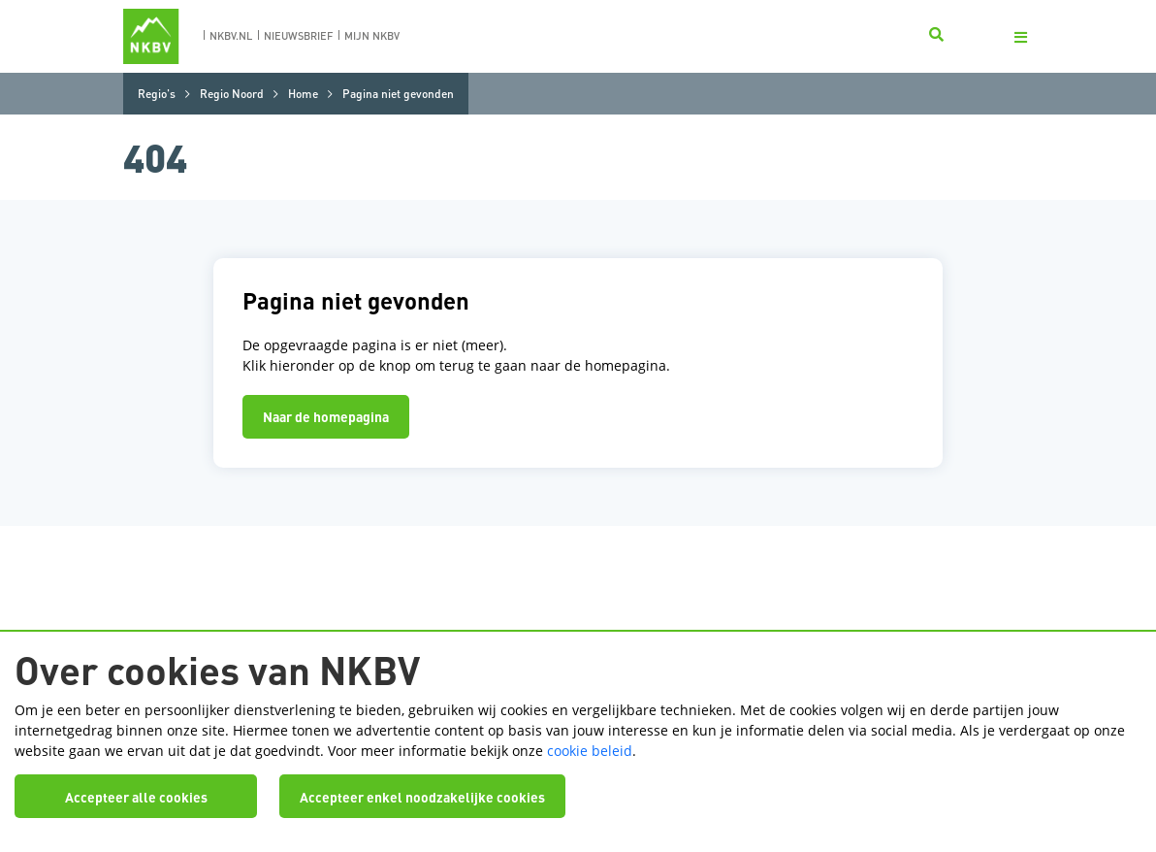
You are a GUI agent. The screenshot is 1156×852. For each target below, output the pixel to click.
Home (303, 93)
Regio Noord (232, 93)
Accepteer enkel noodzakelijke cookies (422, 796)
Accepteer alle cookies (136, 796)
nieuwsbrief (298, 36)
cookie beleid (589, 750)
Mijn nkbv (372, 36)
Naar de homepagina (326, 416)
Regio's (157, 93)
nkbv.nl (230, 36)
